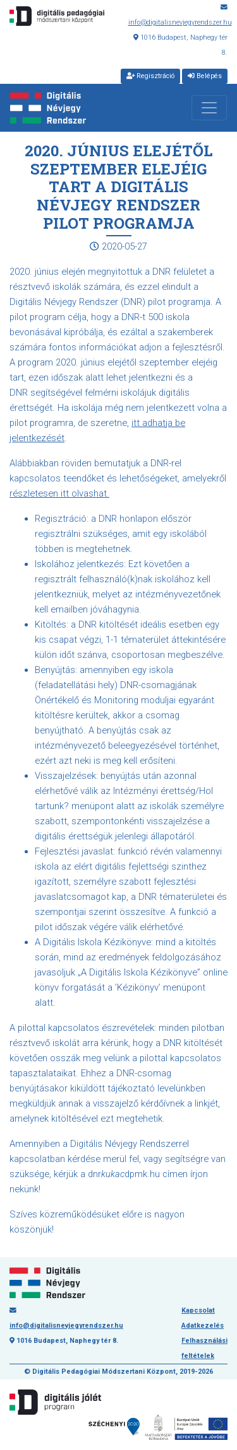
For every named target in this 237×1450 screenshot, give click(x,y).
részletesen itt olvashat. (59, 493)
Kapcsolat (198, 1310)
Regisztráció (150, 76)
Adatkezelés (202, 1325)
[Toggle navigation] (209, 107)
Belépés (205, 76)
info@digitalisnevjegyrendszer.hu (180, 22)
